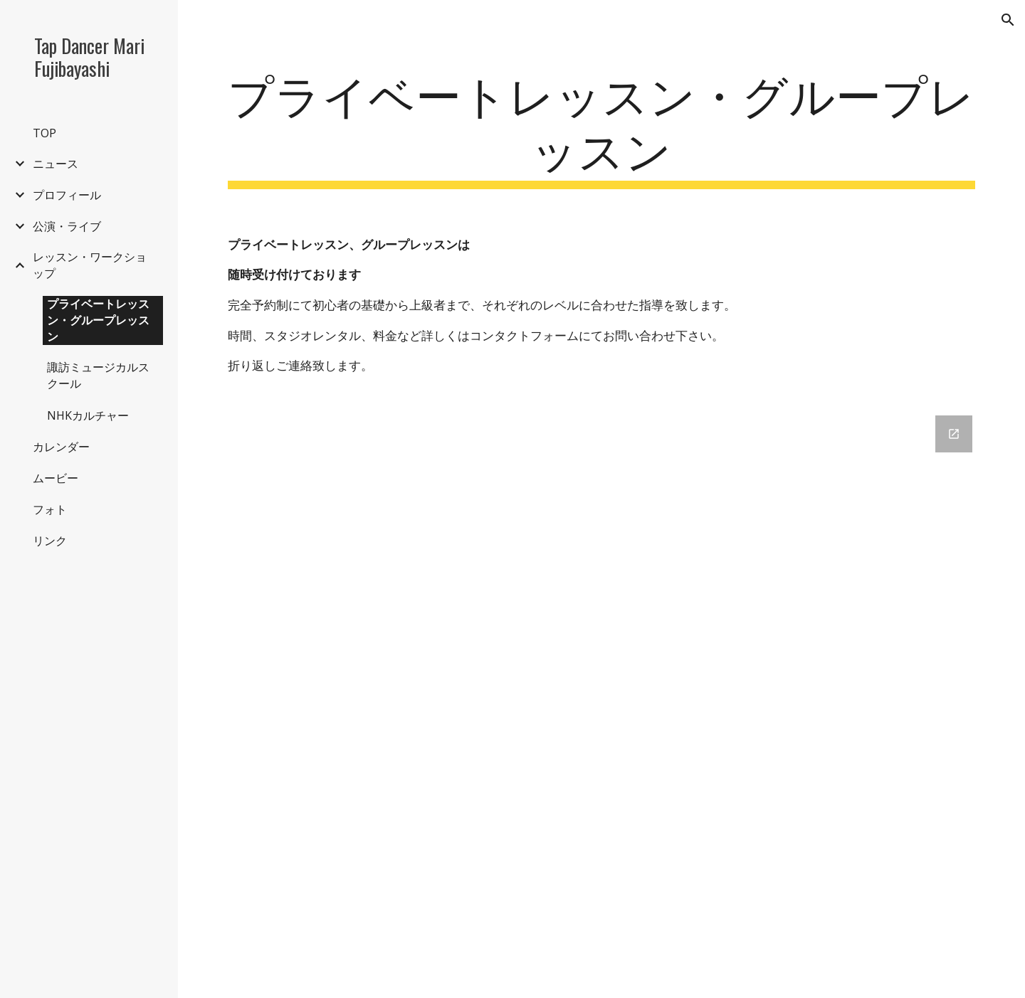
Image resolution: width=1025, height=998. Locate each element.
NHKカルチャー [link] (88, 415)
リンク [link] (50, 540)
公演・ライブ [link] (67, 226)
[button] (1008, 20)
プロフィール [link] (67, 195)
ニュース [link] (55, 163)
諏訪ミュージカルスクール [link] (98, 375)
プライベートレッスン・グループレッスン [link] (98, 320)
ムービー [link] (55, 478)
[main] (602, 127)
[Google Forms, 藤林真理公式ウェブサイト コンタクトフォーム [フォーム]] (602, 698)
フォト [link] (50, 509)
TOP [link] (44, 133)
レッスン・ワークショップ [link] (90, 265)
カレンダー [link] (61, 447)
